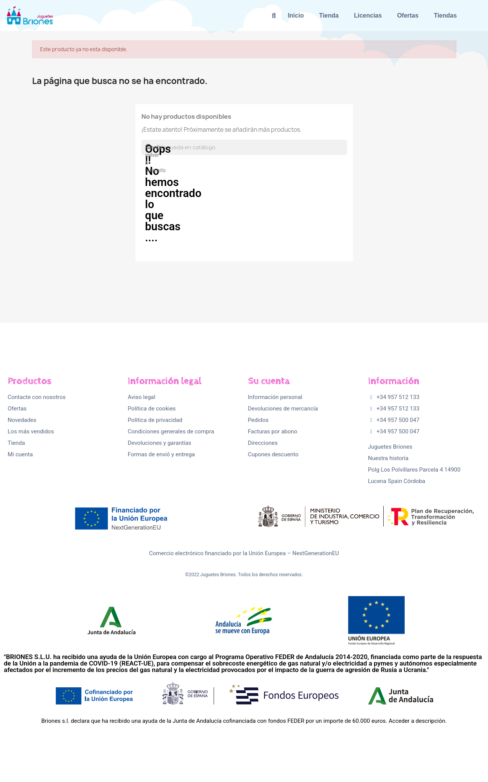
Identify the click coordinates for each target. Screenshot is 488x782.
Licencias (368, 15)
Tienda (329, 15)
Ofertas (407, 15)
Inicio (296, 15)
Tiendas (445, 15)
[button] (274, 15)
